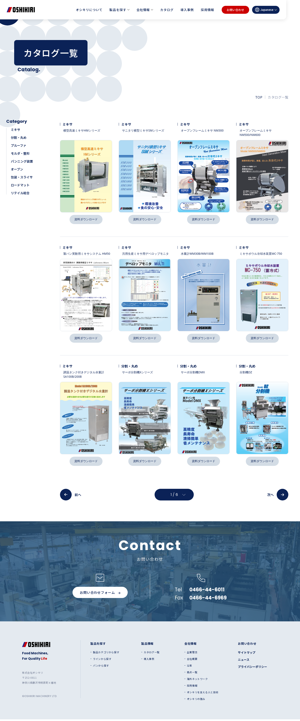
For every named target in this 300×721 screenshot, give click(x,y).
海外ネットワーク (197, 680)
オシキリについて (89, 10)
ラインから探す (102, 660)
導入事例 (187, 10)
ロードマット (20, 185)
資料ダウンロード (86, 220)
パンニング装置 (22, 161)
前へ (70, 496)
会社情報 (143, 10)
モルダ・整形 (20, 153)
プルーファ (18, 145)
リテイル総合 (20, 192)
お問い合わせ (235, 10)
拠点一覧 (192, 674)
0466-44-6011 (207, 591)
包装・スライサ (22, 177)
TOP (258, 97)
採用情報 (207, 10)
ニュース (243, 661)
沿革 (189, 667)
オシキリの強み (196, 700)
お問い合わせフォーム (100, 594)
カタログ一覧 (152, 654)
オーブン (17, 169)
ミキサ (15, 129)
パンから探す (101, 667)
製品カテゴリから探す (106, 654)
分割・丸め (18, 137)
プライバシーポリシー (252, 668)
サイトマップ (246, 654)
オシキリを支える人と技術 (202, 694)
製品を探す (117, 10)
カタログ (167, 10)
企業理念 (192, 654)
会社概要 (192, 660)
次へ (277, 496)
